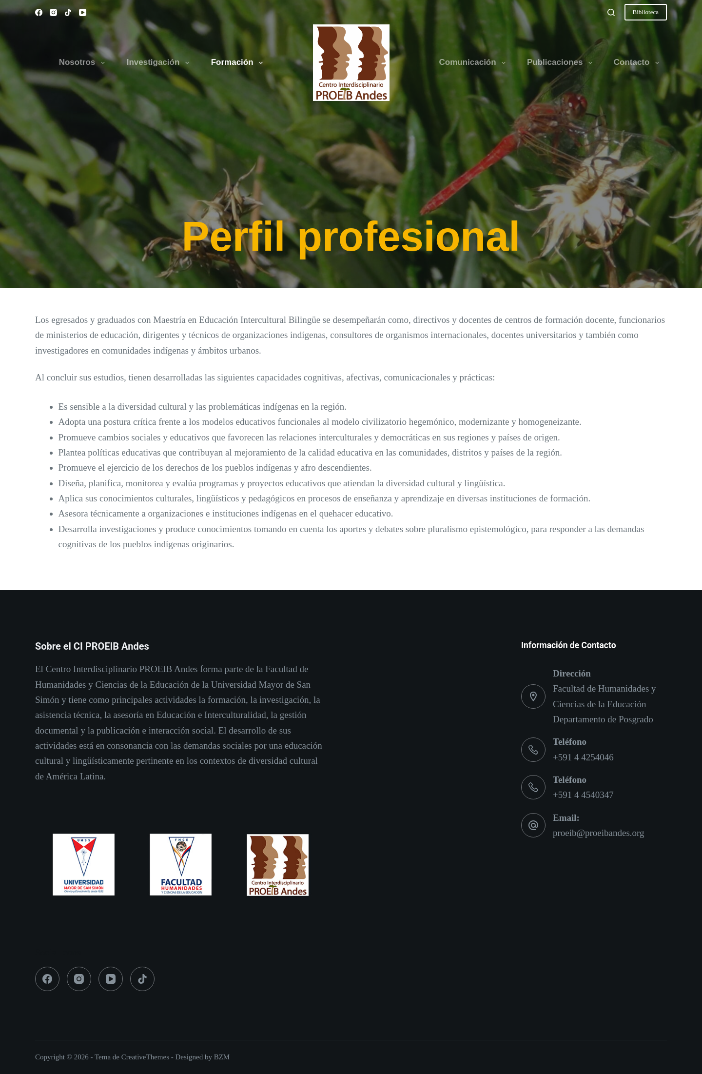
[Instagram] (53, 12)
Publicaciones (561, 63)
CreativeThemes (145, 1057)
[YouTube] (82, 12)
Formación (239, 63)
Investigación (160, 63)
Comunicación (474, 63)
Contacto (638, 63)
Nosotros (84, 63)
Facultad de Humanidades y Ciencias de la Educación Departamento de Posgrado (604, 703)
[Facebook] (38, 12)
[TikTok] (68, 12)
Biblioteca (646, 12)
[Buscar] (611, 12)
